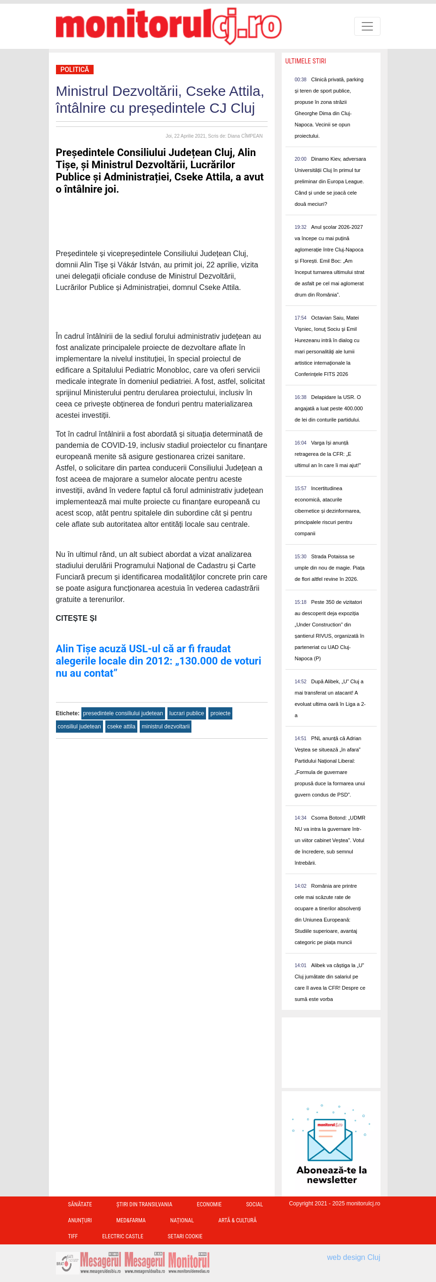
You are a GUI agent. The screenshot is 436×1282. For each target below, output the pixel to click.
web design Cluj (354, 1257)
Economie (209, 1204)
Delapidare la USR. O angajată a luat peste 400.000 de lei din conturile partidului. (329, 408)
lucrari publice (186, 713)
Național (182, 1220)
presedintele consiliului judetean (123, 713)
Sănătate (80, 1204)
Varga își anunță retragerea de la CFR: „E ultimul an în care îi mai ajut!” (328, 454)
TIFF (73, 1236)
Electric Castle (122, 1236)
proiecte (220, 713)
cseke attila (121, 726)
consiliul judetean (79, 726)
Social (254, 1204)
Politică (75, 69)
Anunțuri (80, 1220)
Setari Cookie (185, 1236)
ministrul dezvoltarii (166, 726)
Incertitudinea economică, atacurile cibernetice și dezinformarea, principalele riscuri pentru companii (328, 510)
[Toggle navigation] (367, 26)
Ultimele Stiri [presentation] (305, 61)
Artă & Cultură (237, 1220)
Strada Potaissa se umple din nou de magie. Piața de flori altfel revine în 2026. (330, 568)
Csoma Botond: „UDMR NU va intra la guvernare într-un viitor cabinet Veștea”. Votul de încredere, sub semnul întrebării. (330, 840)
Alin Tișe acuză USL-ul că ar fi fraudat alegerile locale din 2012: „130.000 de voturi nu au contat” (159, 661)
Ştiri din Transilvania (145, 1204)
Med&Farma (131, 1220)
